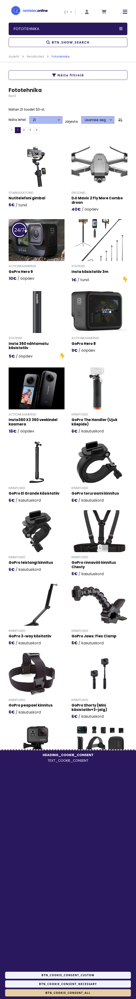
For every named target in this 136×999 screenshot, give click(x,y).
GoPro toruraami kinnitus (95, 493)
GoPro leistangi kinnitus (31, 563)
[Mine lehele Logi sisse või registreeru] (87, 12)
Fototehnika (60, 56)
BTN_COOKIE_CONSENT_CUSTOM (67, 975)
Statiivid (78, 266)
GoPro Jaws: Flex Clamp (93, 636)
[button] (121, 12)
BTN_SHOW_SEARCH (67, 42)
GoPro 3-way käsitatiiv (30, 636)
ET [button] (66, 12)
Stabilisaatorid (21, 193)
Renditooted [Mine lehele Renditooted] (38, 56)
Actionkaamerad (22, 266)
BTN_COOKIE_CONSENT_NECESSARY (68, 984)
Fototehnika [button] (68, 28)
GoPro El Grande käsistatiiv (34, 493)
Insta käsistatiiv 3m (89, 272)
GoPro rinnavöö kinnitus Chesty (93, 565)
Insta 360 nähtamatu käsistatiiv (29, 346)
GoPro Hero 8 (83, 344)
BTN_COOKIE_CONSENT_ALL (68, 993)
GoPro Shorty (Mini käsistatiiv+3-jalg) (89, 707)
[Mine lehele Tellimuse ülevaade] (103, 12)
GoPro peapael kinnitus (31, 705)
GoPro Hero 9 (21, 272)
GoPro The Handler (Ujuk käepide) (94, 422)
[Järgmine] (36, 130)
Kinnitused (79, 414)
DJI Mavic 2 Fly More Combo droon (97, 200)
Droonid (78, 193)
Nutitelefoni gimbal (27, 198)
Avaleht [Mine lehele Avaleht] (16, 56)
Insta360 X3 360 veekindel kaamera (33, 422)
